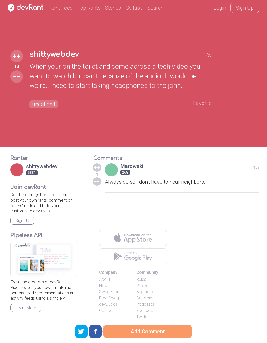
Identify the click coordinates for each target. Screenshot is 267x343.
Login (220, 8)
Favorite (202, 103)
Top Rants (88, 8)
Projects (144, 285)
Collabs (134, 8)
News (104, 285)
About (104, 279)
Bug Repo (145, 291)
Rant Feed (61, 8)
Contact (106, 310)
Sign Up (245, 8)
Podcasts (145, 304)
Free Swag (109, 297)
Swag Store (110, 291)
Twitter (142, 316)
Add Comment (148, 331)
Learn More (25, 307)
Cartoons (144, 297)
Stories (113, 8)
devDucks (108, 304)
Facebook (145, 310)
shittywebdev (54, 54)
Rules (141, 279)
